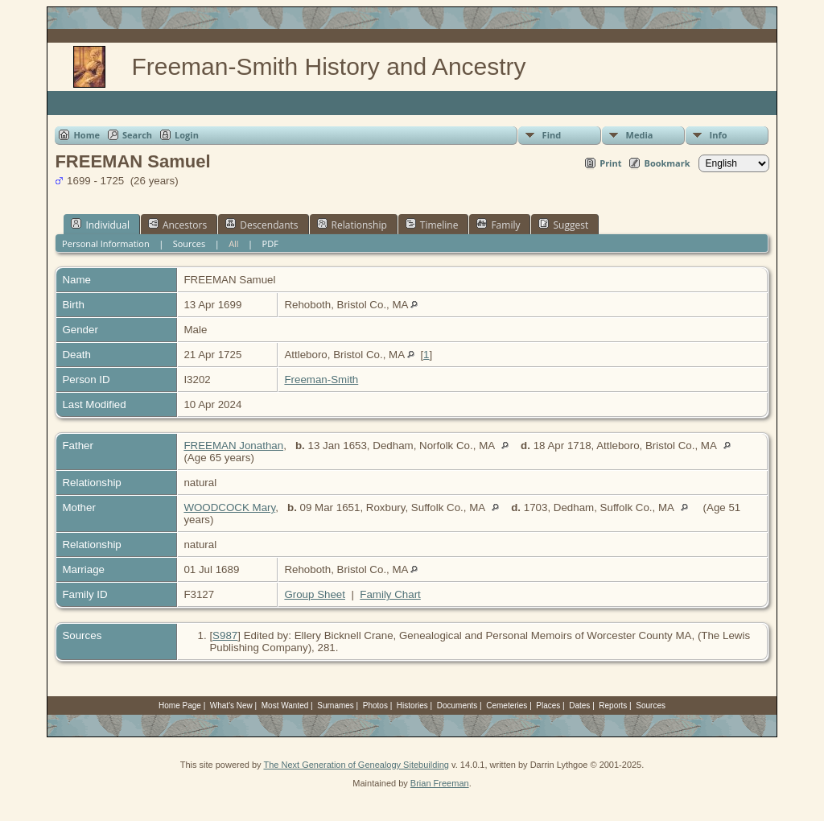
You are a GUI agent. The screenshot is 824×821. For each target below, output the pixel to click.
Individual (100, 224)
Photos (375, 705)
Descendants (261, 224)
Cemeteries (506, 705)
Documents (457, 705)
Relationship (352, 224)
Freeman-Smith (321, 379)
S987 (224, 635)
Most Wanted (285, 705)
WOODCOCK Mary (229, 507)
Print (610, 163)
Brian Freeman (439, 783)
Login (187, 135)
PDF (270, 243)
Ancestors (177, 224)
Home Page (180, 705)
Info (718, 135)
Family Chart (390, 594)
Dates (579, 705)
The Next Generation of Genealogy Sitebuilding (356, 764)
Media (639, 135)
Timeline (432, 224)
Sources (189, 243)
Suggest (563, 224)
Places (548, 705)
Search (137, 135)
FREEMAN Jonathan (233, 445)
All (234, 243)
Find (552, 135)
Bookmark (667, 163)
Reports (613, 705)
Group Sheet (314, 594)
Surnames (335, 705)
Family (498, 224)
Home (86, 135)
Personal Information (106, 243)
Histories (412, 705)
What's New (231, 705)
